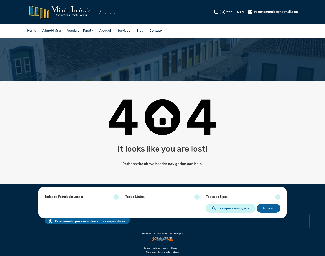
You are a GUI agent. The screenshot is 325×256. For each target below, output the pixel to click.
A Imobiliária (51, 31)
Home (31, 31)
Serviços (123, 31)
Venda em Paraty (80, 31)
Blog (140, 31)
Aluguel (105, 31)
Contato (156, 31)
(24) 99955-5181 (232, 12)
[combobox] (81, 197)
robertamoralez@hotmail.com (276, 12)
